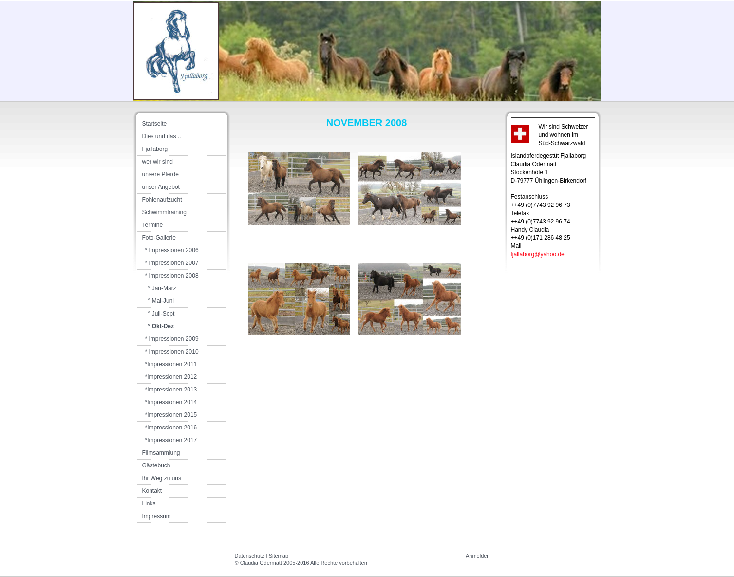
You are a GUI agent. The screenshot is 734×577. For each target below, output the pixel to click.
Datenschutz (249, 555)
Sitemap (278, 555)
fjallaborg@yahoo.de (538, 254)
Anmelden (478, 555)
